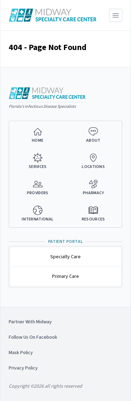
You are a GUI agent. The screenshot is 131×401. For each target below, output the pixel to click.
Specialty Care (65, 256)
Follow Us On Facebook (33, 337)
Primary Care (65, 276)
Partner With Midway (30, 321)
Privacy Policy (23, 368)
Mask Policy (21, 352)
